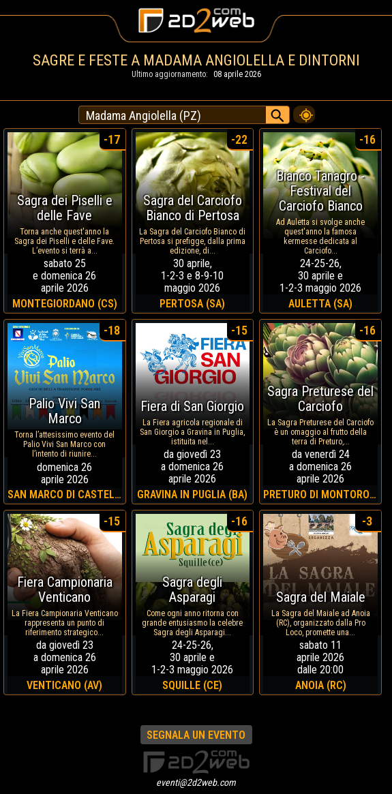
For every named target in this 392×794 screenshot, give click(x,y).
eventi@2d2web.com (196, 782)
